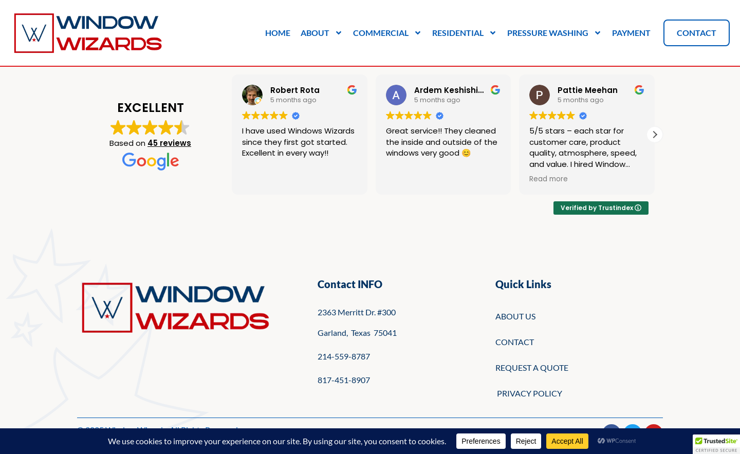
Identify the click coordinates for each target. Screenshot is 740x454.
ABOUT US (515, 316)
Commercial (387, 33)
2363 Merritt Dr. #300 (357, 312)
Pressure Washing (554, 33)
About (322, 33)
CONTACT (514, 342)
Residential (464, 33)
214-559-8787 (344, 356)
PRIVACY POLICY (528, 393)
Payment (631, 32)
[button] (654, 134)
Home (277, 32)
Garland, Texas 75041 (357, 332)
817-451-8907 (344, 380)
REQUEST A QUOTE (531, 367)
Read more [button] (548, 179)
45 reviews (169, 143)
